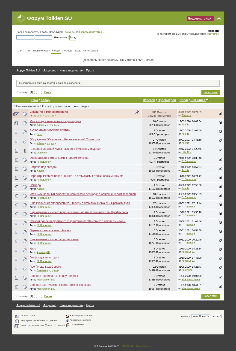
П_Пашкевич (44, 161)
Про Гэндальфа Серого (45, 266)
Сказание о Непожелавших (49, 111)
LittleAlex (42, 152)
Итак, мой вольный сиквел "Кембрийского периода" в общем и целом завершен (83, 194)
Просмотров (167, 100)
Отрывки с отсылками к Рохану (50, 230)
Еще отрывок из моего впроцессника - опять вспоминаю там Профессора (79, 212)
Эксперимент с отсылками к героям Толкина (59, 157)
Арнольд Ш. (43, 252)
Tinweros (187, 115)
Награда (35, 185)
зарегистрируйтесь (92, 32)
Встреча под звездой (43, 167)
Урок (33, 248)
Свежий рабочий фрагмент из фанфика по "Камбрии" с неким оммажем (77, 221)
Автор (45, 100)
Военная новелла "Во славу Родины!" (55, 275)
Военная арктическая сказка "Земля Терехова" (61, 284)
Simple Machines (144, 346)
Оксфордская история (44, 257)
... (39, 92)
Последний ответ (194, 100)
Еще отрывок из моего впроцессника (54, 239)
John (39, 115)
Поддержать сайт (200, 18)
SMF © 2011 (127, 346)
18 (53, 116)
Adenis (40, 125)
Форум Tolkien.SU (49, 18)
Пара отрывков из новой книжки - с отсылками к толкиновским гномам (76, 176)
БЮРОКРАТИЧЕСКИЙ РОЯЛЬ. (50, 130)
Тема (34, 100)
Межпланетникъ (46, 279)
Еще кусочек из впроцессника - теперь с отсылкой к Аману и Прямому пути (80, 203)
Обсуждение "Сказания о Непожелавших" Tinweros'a (65, 139)
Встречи (213, 33)
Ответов (149, 100)
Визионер (42, 270)
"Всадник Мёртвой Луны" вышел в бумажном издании (65, 148)
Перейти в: (185, 316)
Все (56, 125)
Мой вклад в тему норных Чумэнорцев (55, 121)
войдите (70, 32)
